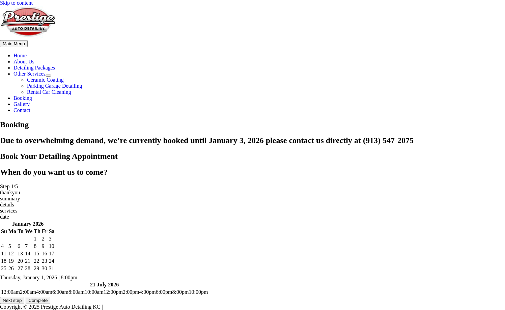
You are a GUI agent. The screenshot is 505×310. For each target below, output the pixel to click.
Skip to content (16, 3)
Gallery (21, 104)
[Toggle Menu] (48, 76)
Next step (12, 300)
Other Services (29, 74)
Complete (38, 300)
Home (20, 55)
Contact (21, 110)
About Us (23, 61)
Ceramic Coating (45, 80)
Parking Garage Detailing (54, 86)
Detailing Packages (34, 68)
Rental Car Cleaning (49, 92)
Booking (22, 98)
